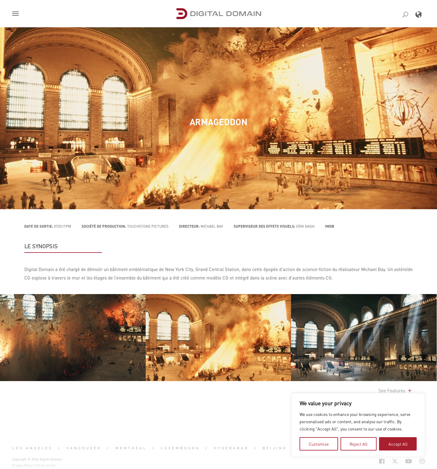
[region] (358, 425)
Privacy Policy (22, 465)
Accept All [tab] (398, 444)
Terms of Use (46, 465)
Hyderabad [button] (231, 448)
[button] (16, 14)
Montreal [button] (131, 448)
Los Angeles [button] (32, 448)
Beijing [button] (275, 448)
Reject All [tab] (359, 444)
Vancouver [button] (83, 448)
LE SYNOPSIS (41, 246)
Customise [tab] (319, 444)
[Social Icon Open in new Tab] (381, 461)
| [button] (59, 448)
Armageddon (218, 122)
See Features (395, 390)
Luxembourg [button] (180, 448)
